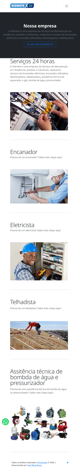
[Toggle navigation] (66, 6)
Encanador (43, 462)
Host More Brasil (34, 465)
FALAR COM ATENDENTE (40, 44)
